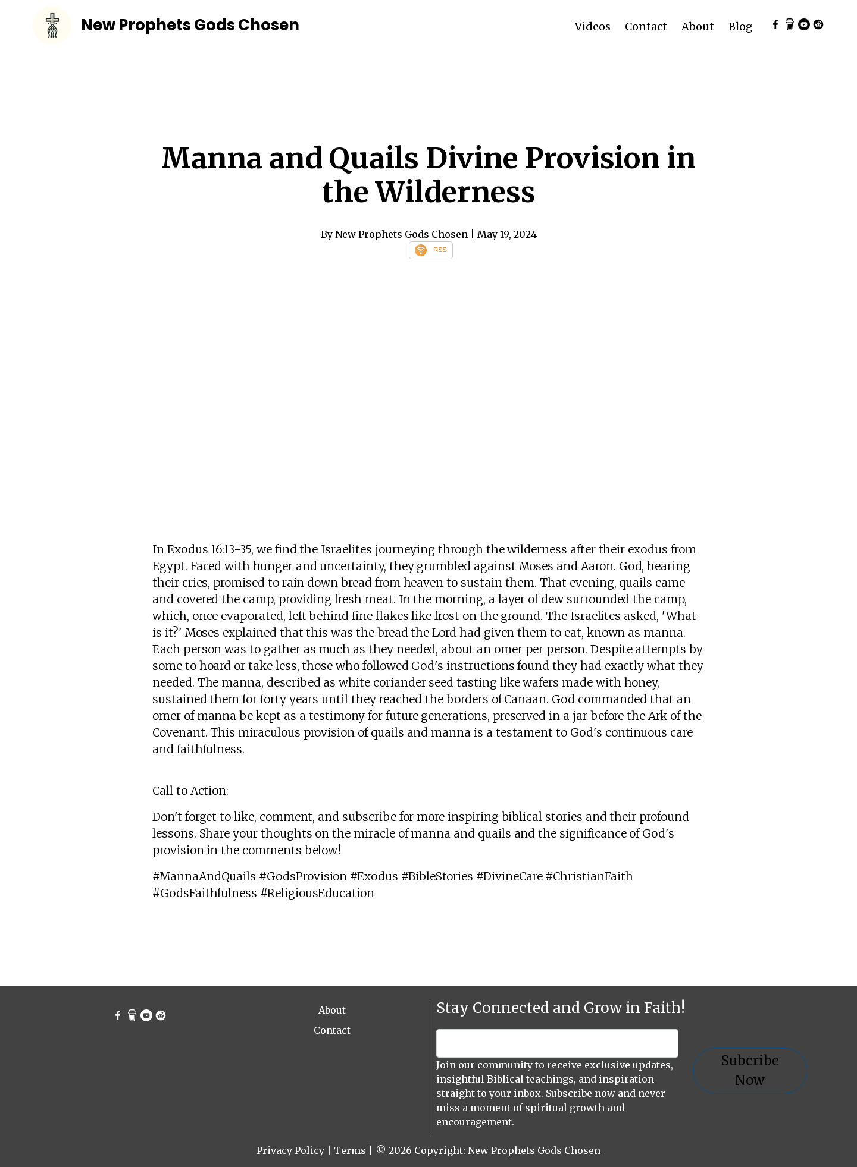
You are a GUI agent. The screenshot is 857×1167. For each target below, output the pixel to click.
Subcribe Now (750, 1070)
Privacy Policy (290, 1150)
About (697, 26)
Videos (593, 26)
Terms (350, 1150)
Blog (740, 26)
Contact (646, 26)
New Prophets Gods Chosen (190, 25)
